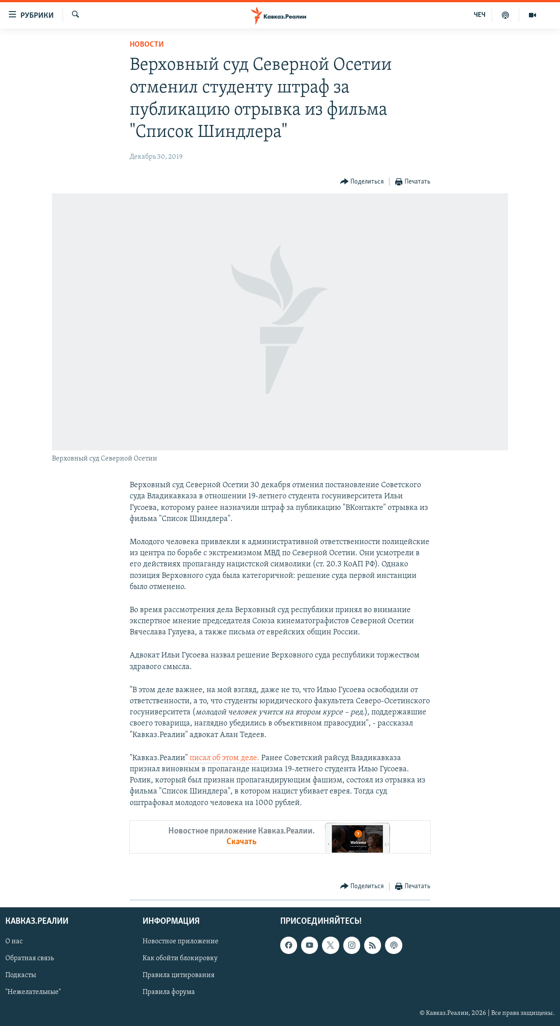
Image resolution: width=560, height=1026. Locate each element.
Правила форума (169, 992)
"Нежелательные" (33, 992)
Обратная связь (29, 958)
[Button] (362, 182)
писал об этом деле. (224, 758)
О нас (14, 941)
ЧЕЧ (479, 15)
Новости (147, 44)
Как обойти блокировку (180, 958)
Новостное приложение (180, 941)
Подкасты (20, 975)
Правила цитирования (178, 975)
